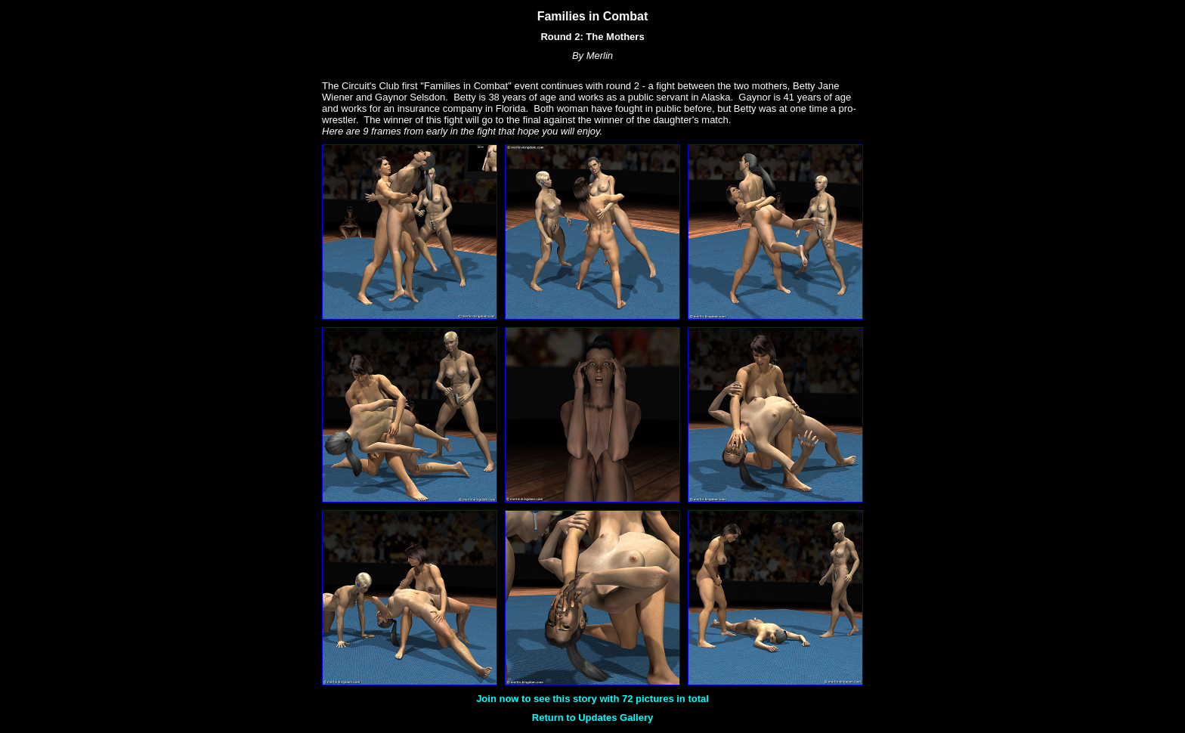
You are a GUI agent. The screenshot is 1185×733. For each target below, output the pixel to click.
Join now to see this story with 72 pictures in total (592, 698)
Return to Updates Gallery (592, 717)
